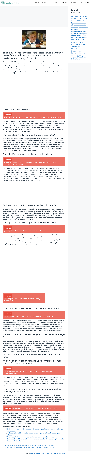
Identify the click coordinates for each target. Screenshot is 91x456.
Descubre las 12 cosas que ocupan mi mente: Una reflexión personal (79, 18)
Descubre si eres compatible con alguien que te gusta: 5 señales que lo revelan (29, 447)
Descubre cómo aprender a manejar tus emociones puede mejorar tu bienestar (29, 445)
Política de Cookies (59, 454)
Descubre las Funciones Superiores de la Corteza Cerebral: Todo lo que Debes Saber (79, 55)
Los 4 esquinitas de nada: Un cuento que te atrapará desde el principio (79, 45)
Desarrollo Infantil (60, 3)
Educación (74, 3)
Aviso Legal (48, 454)
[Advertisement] (34, 16)
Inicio (37, 3)
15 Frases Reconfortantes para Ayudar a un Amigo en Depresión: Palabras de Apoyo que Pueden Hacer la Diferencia (79, 35)
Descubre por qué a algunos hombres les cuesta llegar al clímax (79, 25)
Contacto (85, 3)
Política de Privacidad (37, 454)
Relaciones (46, 3)
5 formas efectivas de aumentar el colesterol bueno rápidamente (31, 437)
